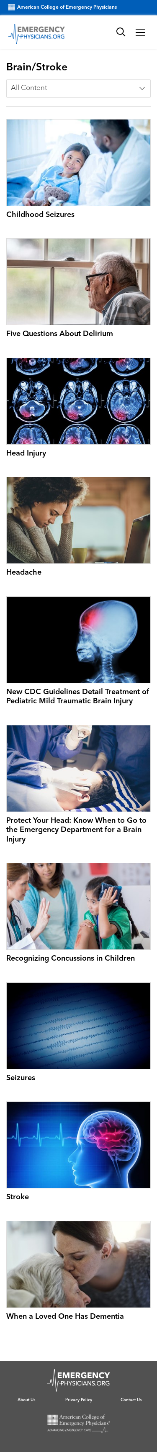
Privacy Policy (78, 1400)
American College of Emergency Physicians (62, 7)
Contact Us (131, 1400)
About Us (26, 1400)
